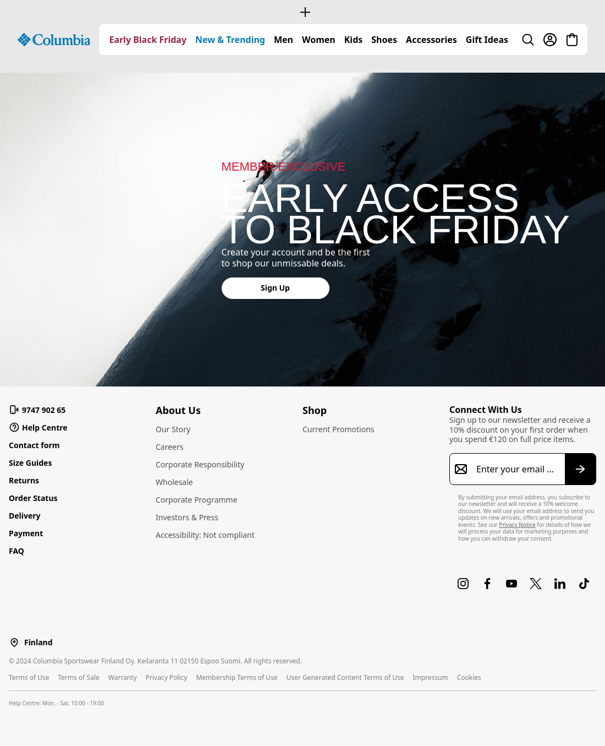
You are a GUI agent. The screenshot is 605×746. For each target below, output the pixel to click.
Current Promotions (338, 429)
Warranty (122, 677)
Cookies (469, 677)
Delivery (25, 515)
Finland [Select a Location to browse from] (38, 642)
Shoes (384, 40)
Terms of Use (29, 677)
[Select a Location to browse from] (14, 641)
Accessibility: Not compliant (205, 535)
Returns (24, 480)
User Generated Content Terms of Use (345, 677)
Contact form (34, 445)
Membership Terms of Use (236, 677)
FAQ (16, 551)
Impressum (430, 677)
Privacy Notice (517, 525)
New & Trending (230, 40)
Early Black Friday (147, 40)
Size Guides (30, 463)
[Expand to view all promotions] (302, 12)
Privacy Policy (167, 677)
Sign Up (275, 287)
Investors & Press (187, 517)
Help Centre (38, 427)
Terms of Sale (78, 677)
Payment (26, 533)
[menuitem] (148, 40)
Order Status (33, 498)
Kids (353, 40)
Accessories (431, 40)
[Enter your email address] (516, 469)
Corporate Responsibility (200, 464)
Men (283, 40)
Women (319, 40)
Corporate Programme (197, 499)
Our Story (173, 429)
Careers (169, 447)
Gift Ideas (487, 40)
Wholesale (174, 482)
